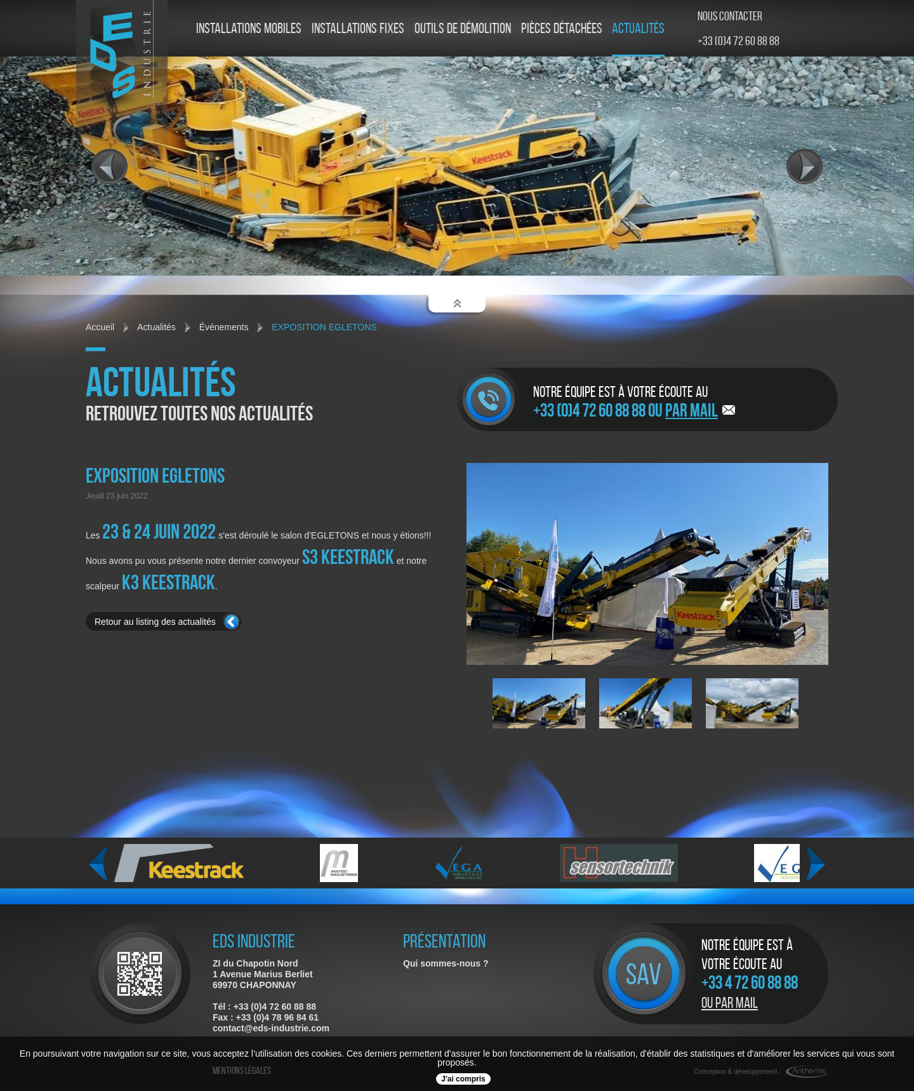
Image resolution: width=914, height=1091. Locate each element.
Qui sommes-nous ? (446, 963)
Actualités (638, 28)
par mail (691, 410)
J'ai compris (463, 1078)
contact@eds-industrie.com (271, 1028)
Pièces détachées (561, 28)
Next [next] (816, 864)
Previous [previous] (98, 864)
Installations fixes (358, 28)
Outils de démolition (462, 28)
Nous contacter (730, 16)
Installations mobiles (248, 28)
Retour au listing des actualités (155, 622)
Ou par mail (729, 1002)
